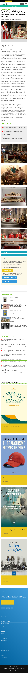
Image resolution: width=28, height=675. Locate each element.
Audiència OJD (16, 670)
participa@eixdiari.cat (5, 658)
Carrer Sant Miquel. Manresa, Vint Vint (14, 530)
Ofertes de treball (4, 638)
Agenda (2, 633)
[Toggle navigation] (26, 4)
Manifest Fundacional (5, 650)
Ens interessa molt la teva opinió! (10, 255)
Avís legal (23, 668)
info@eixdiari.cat (4, 657)
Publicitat (10, 670)
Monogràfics (3, 626)
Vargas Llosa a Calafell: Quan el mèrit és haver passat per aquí (18, 306)
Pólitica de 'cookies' (16, 668)
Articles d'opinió (4, 619)
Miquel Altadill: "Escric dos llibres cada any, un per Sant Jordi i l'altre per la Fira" (18, 326)
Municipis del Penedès (5, 623)
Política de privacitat (7, 668)
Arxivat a (4, 252)
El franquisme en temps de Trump (12, 478)
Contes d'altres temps (15, 312)
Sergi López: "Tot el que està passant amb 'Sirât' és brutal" (14, 372)
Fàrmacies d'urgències (5, 642)
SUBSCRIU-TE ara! (9, 1)
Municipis (14, 1)
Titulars (19, 1)
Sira (11, 298)
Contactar (3, 655)
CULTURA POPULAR (14, 6)
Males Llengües (7, 578)
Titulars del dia (3, 616)
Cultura (22, 4)
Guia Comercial (4, 635)
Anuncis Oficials (4, 640)
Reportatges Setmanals (5, 621)
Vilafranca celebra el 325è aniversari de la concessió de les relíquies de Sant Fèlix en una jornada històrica (12, 133)
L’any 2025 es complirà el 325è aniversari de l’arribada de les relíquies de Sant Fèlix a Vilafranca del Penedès (13, 138)
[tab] (14, 252)
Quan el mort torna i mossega (11, 426)
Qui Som (2, 652)
